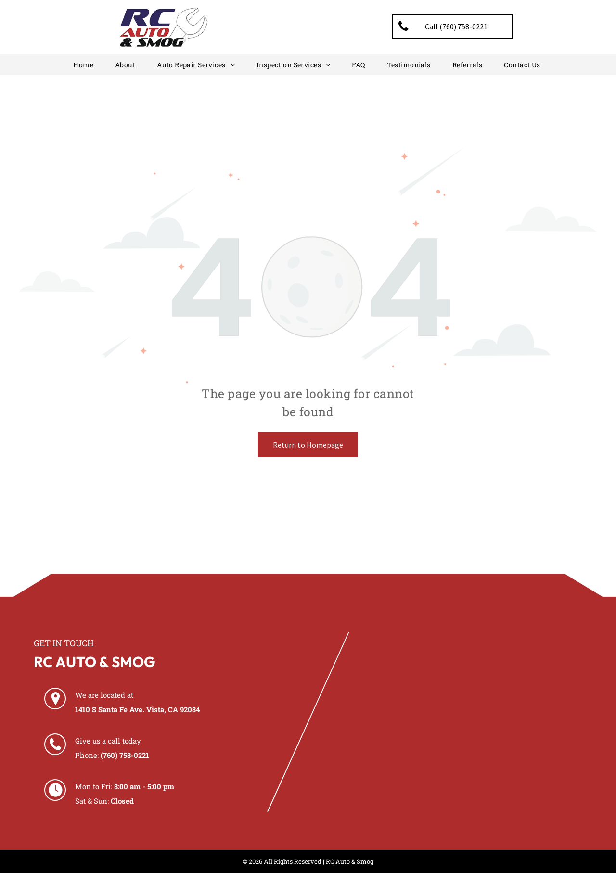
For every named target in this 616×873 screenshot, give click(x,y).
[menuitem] (84, 64)
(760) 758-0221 (125, 755)
